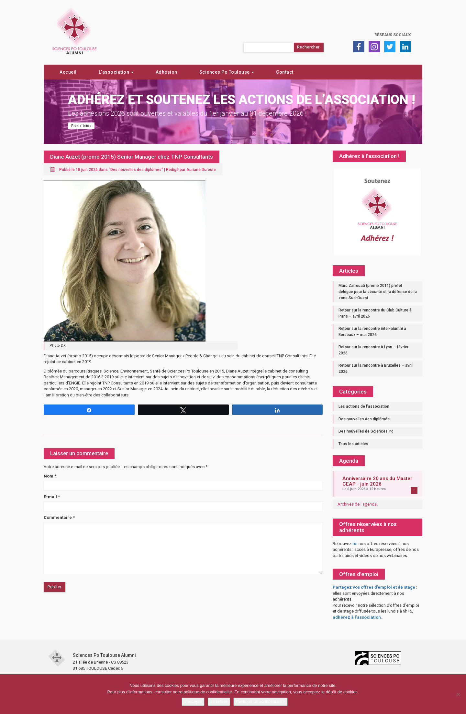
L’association (116, 72)
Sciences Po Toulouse (226, 72)
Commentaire (59, 517)
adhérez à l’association (357, 617)
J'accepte (193, 701)
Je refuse (218, 701)
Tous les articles (353, 444)
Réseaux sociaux (392, 35)
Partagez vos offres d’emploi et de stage (374, 587)
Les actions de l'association (363, 406)
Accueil (68, 72)
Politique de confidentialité (260, 701)
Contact (285, 72)
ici (355, 543)
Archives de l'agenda (357, 504)
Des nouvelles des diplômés (135, 169)
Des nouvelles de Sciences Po (366, 431)
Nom (50, 476)
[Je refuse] (458, 694)
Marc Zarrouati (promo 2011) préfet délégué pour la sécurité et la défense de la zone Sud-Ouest (377, 291)
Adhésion (166, 72)
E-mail (52, 496)
